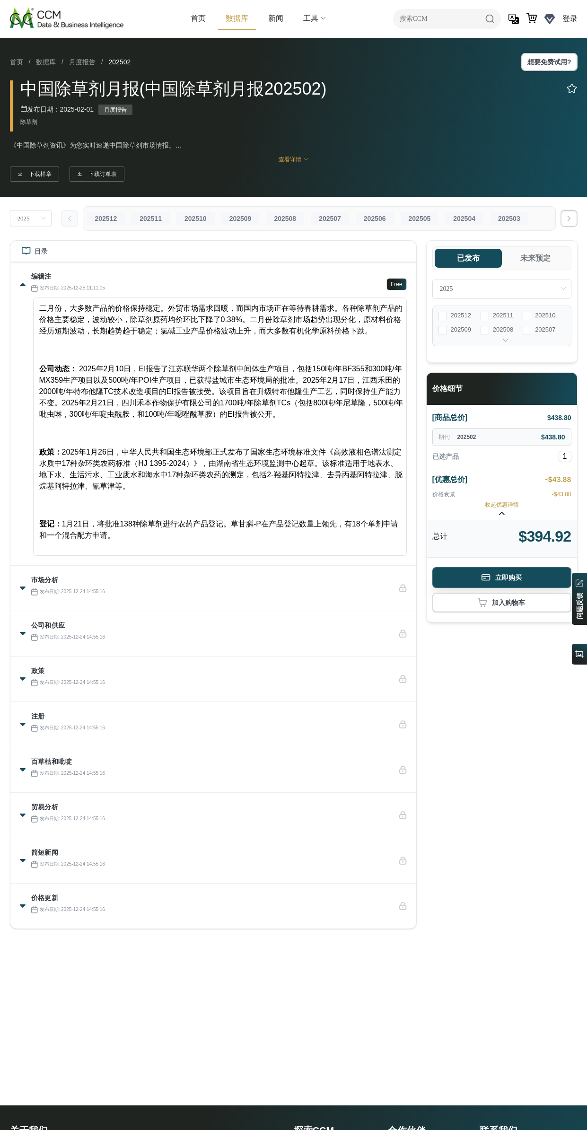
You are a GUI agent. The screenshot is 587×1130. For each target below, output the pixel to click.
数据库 (237, 18)
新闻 (275, 18)
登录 (570, 19)
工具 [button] (314, 18)
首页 (198, 18)
